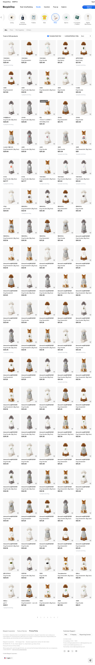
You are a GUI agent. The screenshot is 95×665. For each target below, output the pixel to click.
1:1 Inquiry (73, 634)
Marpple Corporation (9, 631)
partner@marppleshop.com (75, 645)
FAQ (65, 634)
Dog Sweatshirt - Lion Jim (29, 603)
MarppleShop (7, 2)
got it (5, 603)
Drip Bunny (61, 60)
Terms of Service (22, 631)
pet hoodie (6, 208)
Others (28, 30)
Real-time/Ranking (26, 7)
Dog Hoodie (7, 60)
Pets (11, 30)
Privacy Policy (33, 631)
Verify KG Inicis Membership (19, 649)
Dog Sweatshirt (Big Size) (47, 90)
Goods (38, 7)
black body (79, 60)
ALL (6, 30)
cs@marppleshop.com (86, 643)
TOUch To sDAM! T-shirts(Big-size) (46, 121)
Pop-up (55, 7)
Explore (63, 7)
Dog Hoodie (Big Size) (28, 90)
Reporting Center (85, 634)
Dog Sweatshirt (26, 60)
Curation (47, 7)
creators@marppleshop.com (77, 646)
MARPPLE (15, 2)
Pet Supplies (20, 30)
